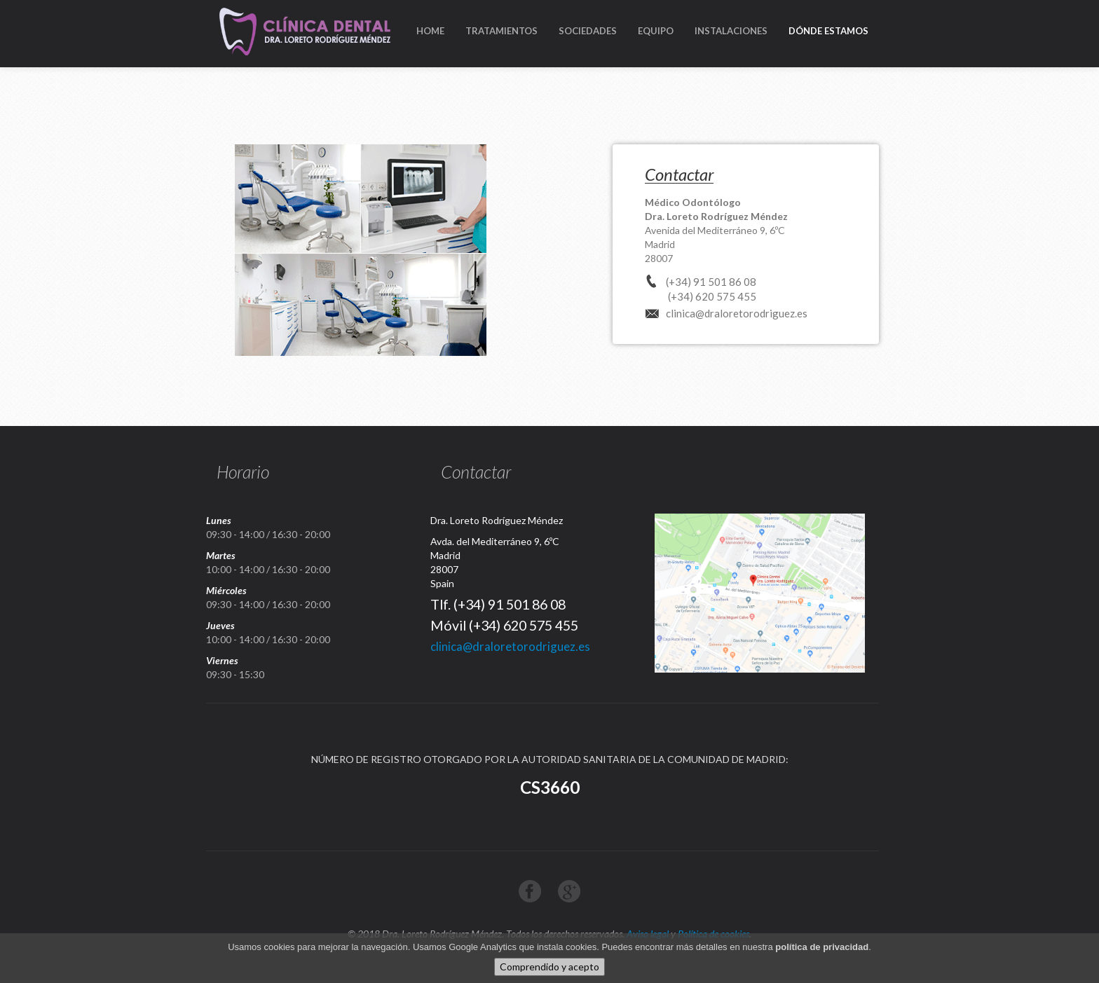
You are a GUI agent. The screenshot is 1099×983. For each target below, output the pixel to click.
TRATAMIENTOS (501, 30)
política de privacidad (821, 947)
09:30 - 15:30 (235, 674)
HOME (430, 30)
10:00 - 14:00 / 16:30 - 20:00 (268, 569)
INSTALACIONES (731, 30)
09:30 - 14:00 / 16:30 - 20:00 (268, 534)
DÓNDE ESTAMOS (828, 30)
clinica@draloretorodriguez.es (736, 313)
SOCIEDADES (588, 30)
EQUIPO (656, 30)
